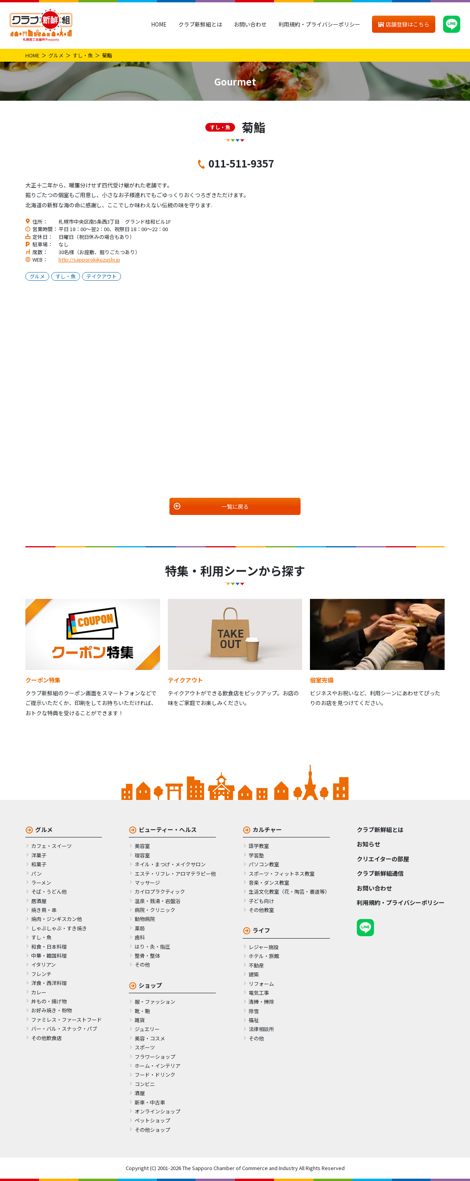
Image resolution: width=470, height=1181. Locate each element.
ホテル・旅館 (264, 956)
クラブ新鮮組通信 (380, 873)
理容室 (142, 855)
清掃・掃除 (261, 1001)
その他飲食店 (46, 1038)
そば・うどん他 (49, 891)
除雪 (254, 1011)
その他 (142, 964)
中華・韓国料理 (49, 955)
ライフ (261, 930)
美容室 (142, 846)
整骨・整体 (147, 955)
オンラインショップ (157, 1111)
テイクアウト (101, 276)
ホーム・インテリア (157, 1065)
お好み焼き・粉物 (51, 1010)
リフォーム (261, 983)
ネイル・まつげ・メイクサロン (170, 864)
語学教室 (259, 846)
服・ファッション (155, 1001)
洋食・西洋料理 (49, 983)
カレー (38, 992)
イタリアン (43, 964)
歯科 (140, 937)
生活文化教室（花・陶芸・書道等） (289, 891)
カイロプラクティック (160, 891)
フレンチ (41, 974)
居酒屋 (38, 901)
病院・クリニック (155, 910)
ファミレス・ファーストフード (66, 1019)
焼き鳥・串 (44, 910)
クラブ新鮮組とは (200, 24)
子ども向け (261, 901)
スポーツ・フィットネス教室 (282, 873)
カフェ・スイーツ (51, 846)
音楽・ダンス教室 (269, 882)
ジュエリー (147, 1029)
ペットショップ (152, 1120)
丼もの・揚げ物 (49, 1001)
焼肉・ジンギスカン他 (56, 919)
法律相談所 (261, 1029)
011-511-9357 (241, 163)
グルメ (56, 55)
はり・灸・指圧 (152, 946)
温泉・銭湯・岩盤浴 (157, 901)
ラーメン (41, 882)
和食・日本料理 (49, 946)
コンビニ (145, 1084)
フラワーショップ (155, 1056)
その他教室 (261, 910)
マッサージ (147, 882)
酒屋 (140, 1093)
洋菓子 (38, 855)
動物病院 (145, 919)
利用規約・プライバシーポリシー (319, 24)
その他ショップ (152, 1129)
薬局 (140, 928)
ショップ (150, 985)
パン (36, 873)
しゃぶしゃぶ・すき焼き (59, 928)
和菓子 (38, 864)
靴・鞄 (142, 1011)
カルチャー (267, 829)
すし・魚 (83, 55)
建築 (254, 974)
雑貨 (140, 1020)
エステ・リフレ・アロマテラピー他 (175, 873)
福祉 (254, 1020)
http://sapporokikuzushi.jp (89, 259)
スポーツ (145, 1047)
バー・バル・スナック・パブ (64, 1028)
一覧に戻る (235, 506)
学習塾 (256, 855)
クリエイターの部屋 (383, 859)
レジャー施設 (264, 947)
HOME (159, 24)
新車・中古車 (150, 1102)
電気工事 (259, 992)
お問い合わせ (250, 24)
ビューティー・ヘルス (168, 829)
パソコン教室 (264, 864)
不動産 (256, 965)
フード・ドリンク (155, 1074)
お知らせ (368, 844)
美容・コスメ (150, 1038)
